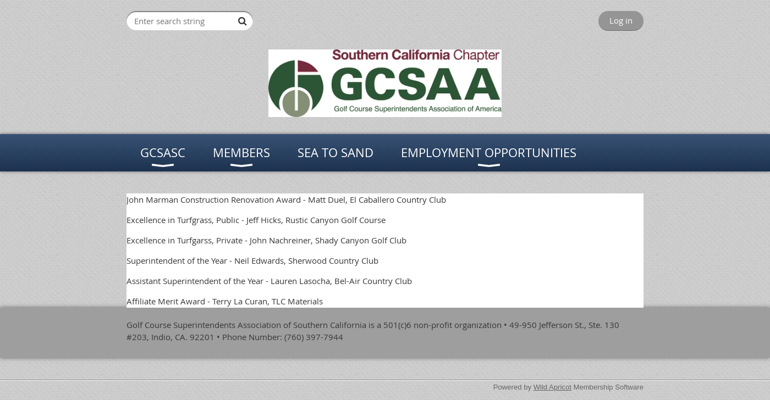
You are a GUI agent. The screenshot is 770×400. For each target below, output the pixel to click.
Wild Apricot (552, 387)
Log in (620, 20)
